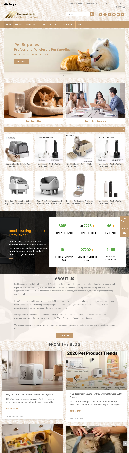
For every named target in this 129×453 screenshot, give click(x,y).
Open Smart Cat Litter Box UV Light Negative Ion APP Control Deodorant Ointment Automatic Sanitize (19, 202)
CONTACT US (119, 7)
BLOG (120, 4)
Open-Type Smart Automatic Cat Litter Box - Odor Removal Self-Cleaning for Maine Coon (49, 202)
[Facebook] (100, 14)
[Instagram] (118, 14)
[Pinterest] (122, 14)
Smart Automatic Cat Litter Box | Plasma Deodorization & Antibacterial (18, 165)
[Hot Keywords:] (92, 14)
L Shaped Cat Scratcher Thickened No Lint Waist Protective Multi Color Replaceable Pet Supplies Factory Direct (79, 202)
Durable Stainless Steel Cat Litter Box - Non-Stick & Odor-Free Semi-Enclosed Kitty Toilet (79, 165)
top (125, 443)
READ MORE (29, 61)
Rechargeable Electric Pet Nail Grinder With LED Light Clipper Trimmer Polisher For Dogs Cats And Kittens (49, 165)
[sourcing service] (95, 100)
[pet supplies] (33, 100)
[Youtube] (114, 14)
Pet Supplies (64, 129)
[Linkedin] (105, 14)
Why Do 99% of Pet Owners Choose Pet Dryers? (29, 394)
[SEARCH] (78, 14)
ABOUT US (109, 4)
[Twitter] (109, 14)
